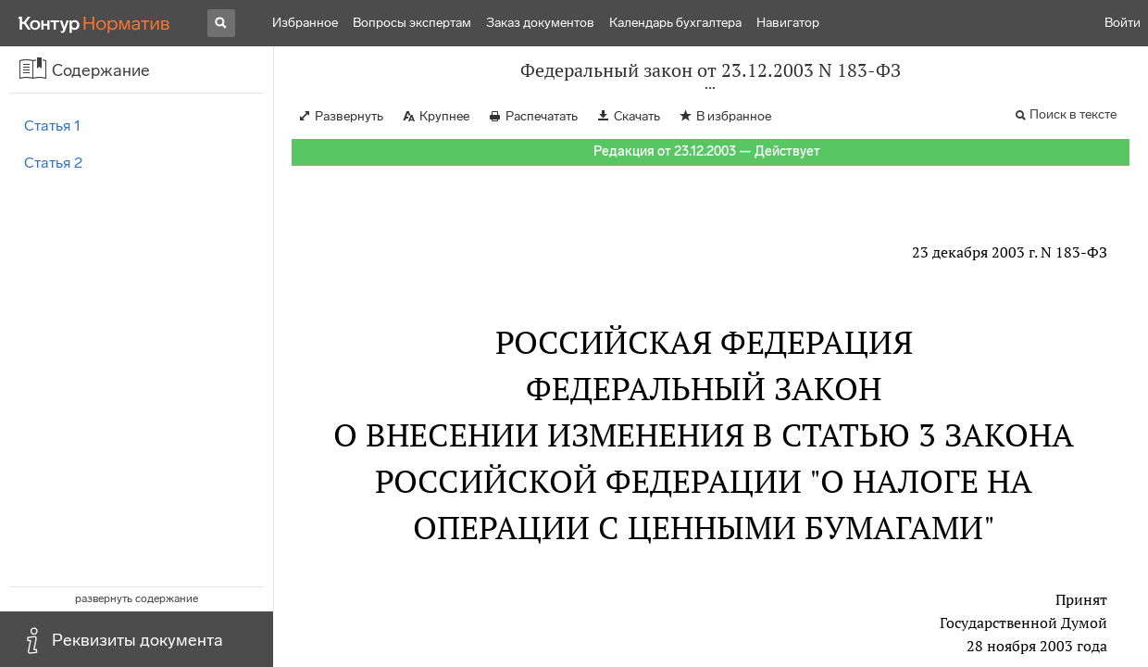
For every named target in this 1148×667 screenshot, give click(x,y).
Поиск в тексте (1073, 114)
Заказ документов (540, 23)
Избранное (305, 23)
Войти (1122, 23)
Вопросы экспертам (412, 23)
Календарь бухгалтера (675, 23)
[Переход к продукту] (94, 23)
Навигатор (787, 23)
